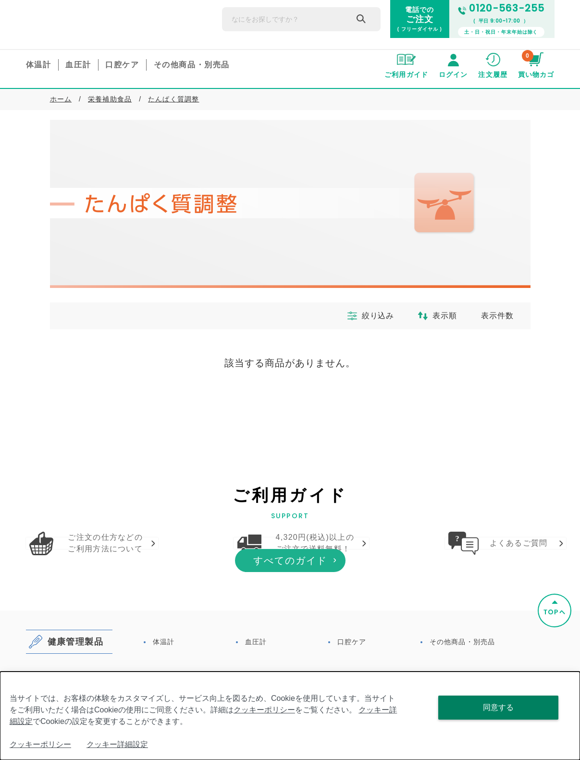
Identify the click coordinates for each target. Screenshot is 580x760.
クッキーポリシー (264, 710)
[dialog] (290, 716)
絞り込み (361, 315)
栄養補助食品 (110, 99)
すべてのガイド (290, 626)
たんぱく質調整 (173, 99)
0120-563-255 (501, 8)
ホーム (61, 99)
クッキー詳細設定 (117, 744)
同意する (498, 707)
